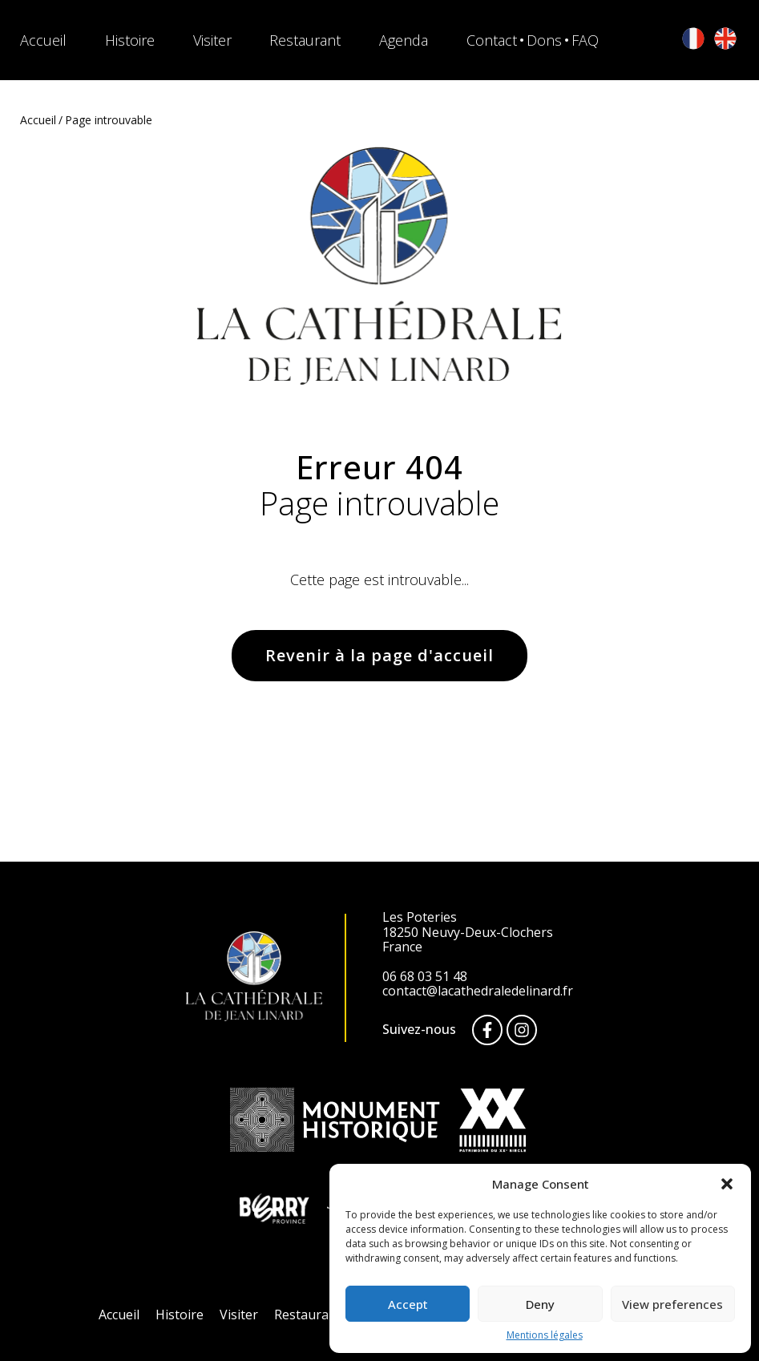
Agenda (403, 40)
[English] (725, 40)
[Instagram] (522, 1030)
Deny (540, 1304)
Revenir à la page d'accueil (379, 655)
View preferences (672, 1304)
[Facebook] (487, 1030)
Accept (408, 1304)
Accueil (43, 40)
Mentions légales (545, 1335)
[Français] (693, 40)
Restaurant (305, 40)
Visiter (212, 40)
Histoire (130, 40)
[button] (727, 1184)
